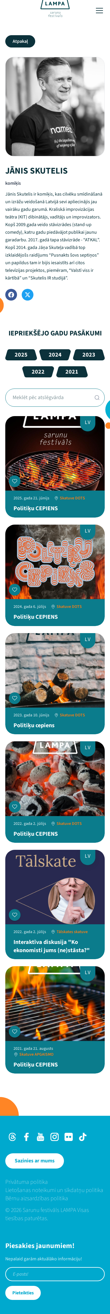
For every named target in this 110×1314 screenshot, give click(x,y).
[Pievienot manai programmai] (15, 481)
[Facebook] (11, 295)
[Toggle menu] (99, 10)
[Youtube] (40, 1137)
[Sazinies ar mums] (34, 1161)
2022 (38, 372)
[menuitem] (55, 1182)
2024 (55, 355)
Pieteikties (23, 1293)
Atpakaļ (20, 41)
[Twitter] (27, 295)
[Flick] (69, 1137)
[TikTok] (83, 1137)
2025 (21, 355)
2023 (88, 355)
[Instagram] (55, 1137)
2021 (71, 372)
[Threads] (12, 1137)
